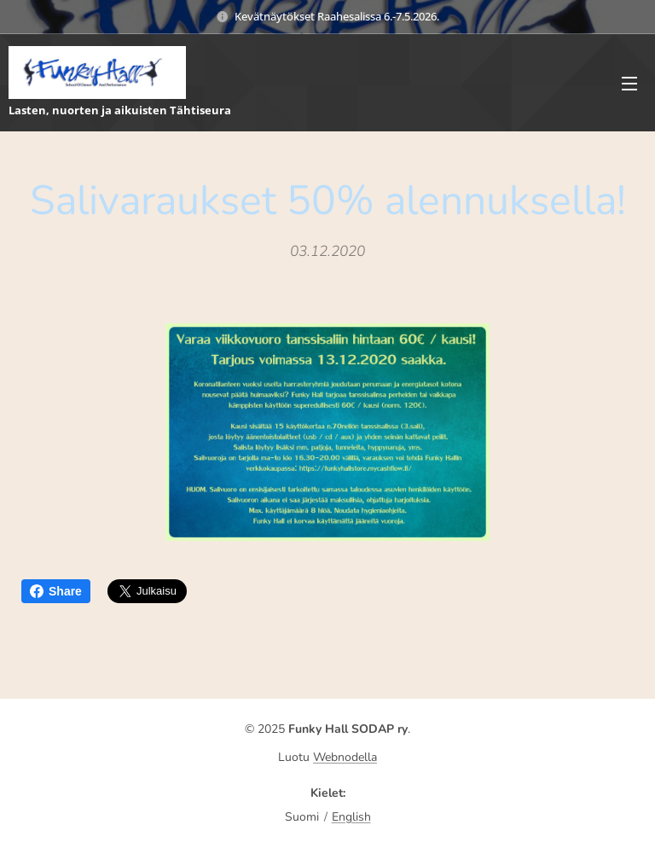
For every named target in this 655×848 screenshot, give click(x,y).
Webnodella (345, 757)
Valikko (629, 83)
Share (56, 591)
